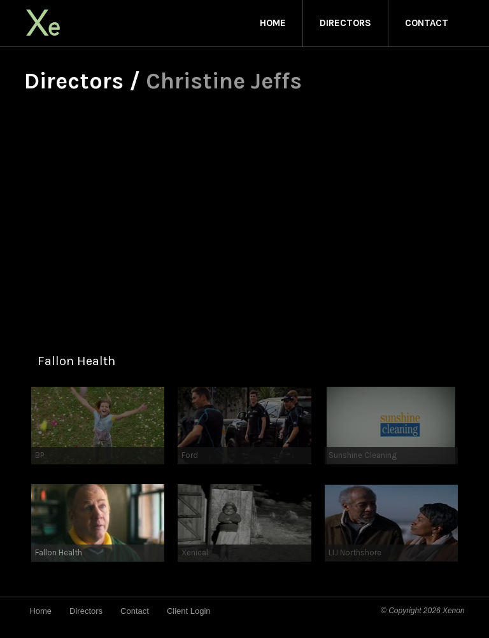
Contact (426, 23)
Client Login (189, 611)
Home (273, 23)
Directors (345, 23)
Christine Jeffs (224, 80)
